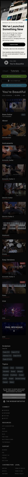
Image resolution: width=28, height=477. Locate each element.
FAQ (6, 55)
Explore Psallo (14, 44)
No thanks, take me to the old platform (14, 49)
